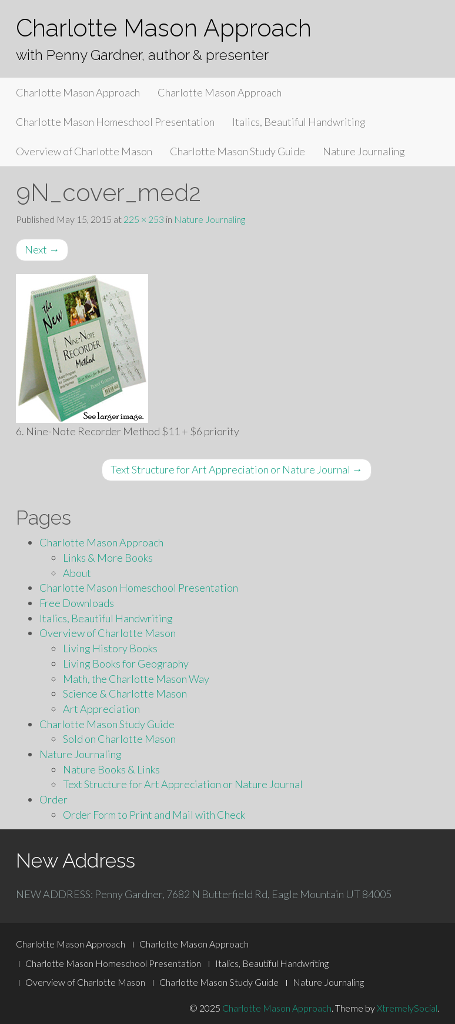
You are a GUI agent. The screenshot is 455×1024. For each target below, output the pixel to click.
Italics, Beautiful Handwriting (299, 121)
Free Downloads (76, 602)
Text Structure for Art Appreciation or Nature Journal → (237, 469)
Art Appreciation (101, 708)
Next (42, 249)
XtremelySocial (407, 1007)
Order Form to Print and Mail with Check (154, 814)
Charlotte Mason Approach (164, 28)
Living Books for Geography (126, 663)
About (77, 572)
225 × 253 (143, 219)
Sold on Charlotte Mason (119, 738)
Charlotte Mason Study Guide (237, 151)
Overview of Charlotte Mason (84, 151)
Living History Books (110, 648)
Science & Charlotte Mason (125, 693)
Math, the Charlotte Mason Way (136, 678)
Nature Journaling (364, 151)
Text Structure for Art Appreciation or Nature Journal (183, 784)
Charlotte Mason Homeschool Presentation (115, 121)
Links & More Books (108, 557)
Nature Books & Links (111, 769)
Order (53, 799)
